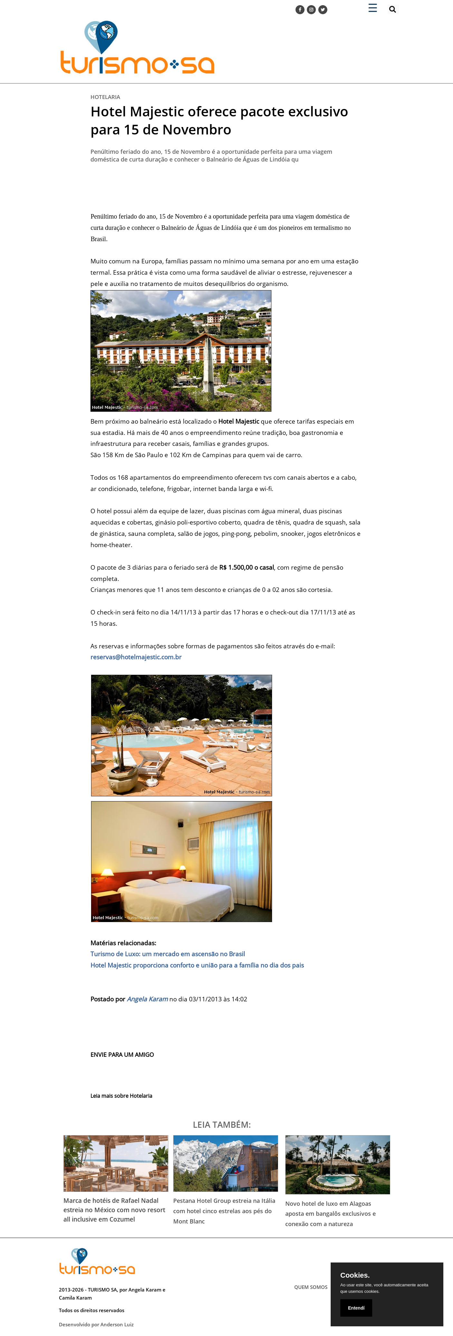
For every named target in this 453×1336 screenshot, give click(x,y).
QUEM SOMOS (310, 1287)
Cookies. (355, 1275)
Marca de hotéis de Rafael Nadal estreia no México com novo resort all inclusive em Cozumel (114, 1209)
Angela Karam (147, 999)
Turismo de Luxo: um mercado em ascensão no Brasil (167, 953)
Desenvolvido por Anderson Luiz (96, 1324)
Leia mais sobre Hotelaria (121, 1095)
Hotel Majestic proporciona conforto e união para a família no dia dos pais (197, 965)
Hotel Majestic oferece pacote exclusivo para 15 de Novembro (219, 120)
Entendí (356, 1308)
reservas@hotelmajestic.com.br (136, 657)
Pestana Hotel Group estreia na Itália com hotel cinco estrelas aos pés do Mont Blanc (224, 1211)
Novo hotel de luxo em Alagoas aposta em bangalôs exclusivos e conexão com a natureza (330, 1214)
